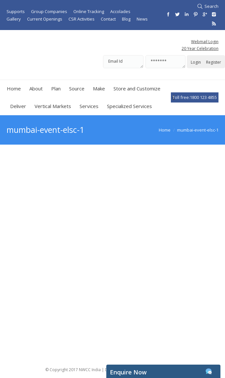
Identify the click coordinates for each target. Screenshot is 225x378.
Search (211, 6)
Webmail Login (204, 41)
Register (213, 62)
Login (196, 62)
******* (165, 61)
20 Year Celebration (200, 48)
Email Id (123, 61)
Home (165, 130)
